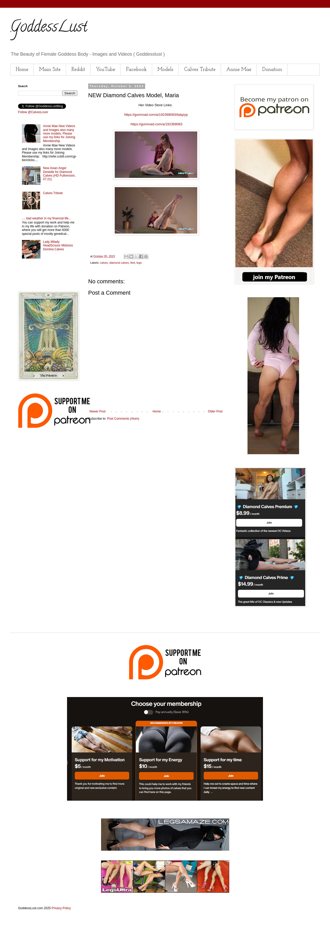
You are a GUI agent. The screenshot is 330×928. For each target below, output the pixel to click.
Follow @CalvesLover (33, 112)
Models (165, 69)
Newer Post (97, 411)
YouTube (105, 69)
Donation (272, 69)
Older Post (215, 411)
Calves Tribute (200, 69)
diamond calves (119, 262)
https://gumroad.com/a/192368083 (156, 124)
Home (22, 69)
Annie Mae (238, 69)
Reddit (78, 69)
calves (104, 262)
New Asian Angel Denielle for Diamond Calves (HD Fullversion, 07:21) (59, 173)
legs (139, 262)
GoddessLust (48, 28)
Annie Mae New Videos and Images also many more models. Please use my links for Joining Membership (59, 133)
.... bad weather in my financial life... (46, 218)
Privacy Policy (61, 908)
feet (132, 262)
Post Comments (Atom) (123, 418)
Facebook (136, 69)
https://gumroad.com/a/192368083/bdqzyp (156, 115)
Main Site (50, 69)
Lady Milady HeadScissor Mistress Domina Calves (58, 245)
